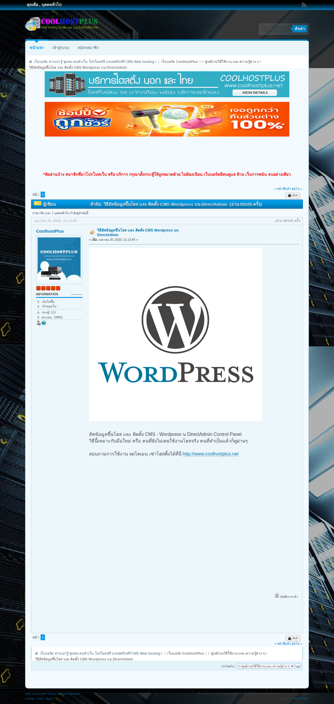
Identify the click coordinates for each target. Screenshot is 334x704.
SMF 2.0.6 (31, 693)
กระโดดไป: (228, 666)
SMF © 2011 (49, 693)
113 (53, 312)
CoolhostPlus (50, 231)
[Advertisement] (167, 154)
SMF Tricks (300, 698)
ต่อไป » (297, 189)
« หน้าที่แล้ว (282, 189)
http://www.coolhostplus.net (211, 453)
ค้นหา (300, 29)
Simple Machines (69, 693)
